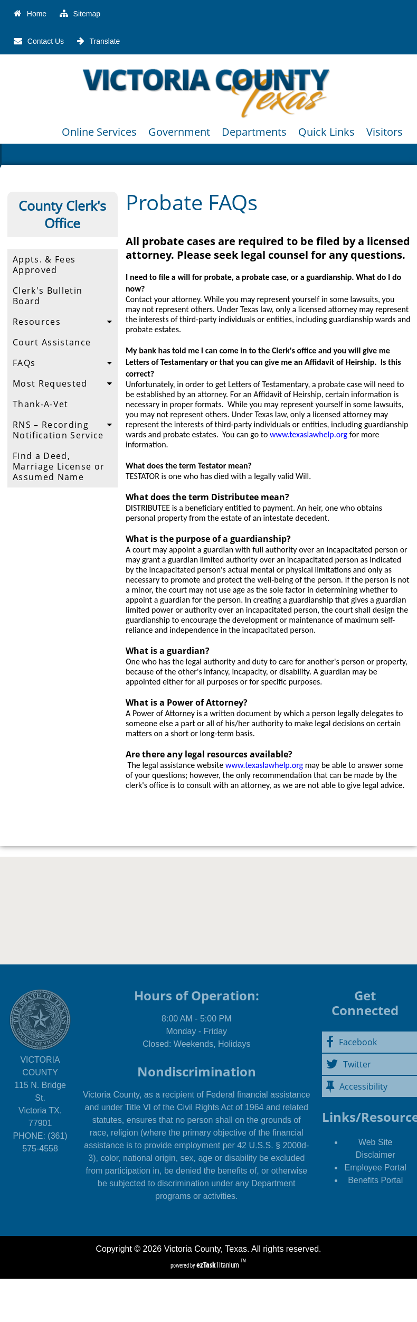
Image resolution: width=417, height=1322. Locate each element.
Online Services (99, 132)
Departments (254, 132)
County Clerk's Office (62, 214)
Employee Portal (375, 1167)
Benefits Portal (375, 1180)
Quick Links (326, 132)
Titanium (218, 1265)
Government (179, 132)
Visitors (384, 132)
